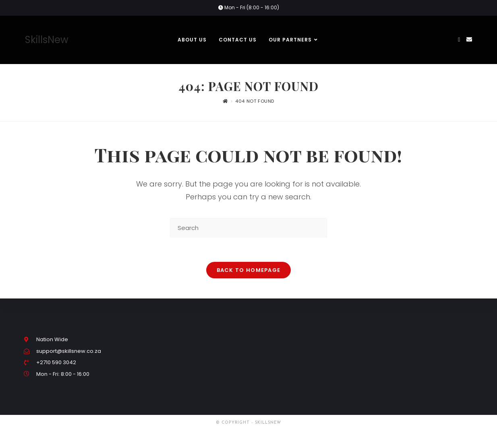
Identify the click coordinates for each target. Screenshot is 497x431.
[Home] (225, 101)
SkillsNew (46, 39)
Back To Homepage (249, 270)
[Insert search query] (248, 228)
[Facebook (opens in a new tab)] (459, 40)
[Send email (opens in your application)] (469, 39)
